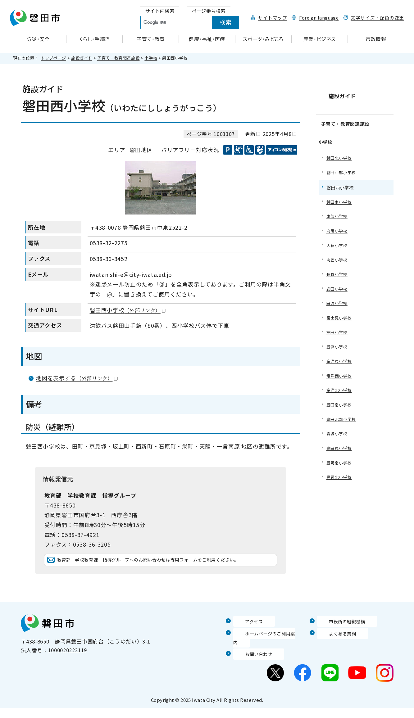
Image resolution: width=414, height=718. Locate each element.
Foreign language (319, 17)
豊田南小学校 (340, 405)
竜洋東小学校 (340, 360)
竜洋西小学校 (340, 375)
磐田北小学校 (340, 151)
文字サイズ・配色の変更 (377, 17)
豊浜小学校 (337, 345)
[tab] (160, 11)
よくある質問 (333, 651)
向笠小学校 (337, 255)
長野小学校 (337, 271)
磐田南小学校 (340, 196)
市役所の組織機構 (339, 639)
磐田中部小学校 (342, 166)
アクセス (244, 639)
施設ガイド (81, 58)
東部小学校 (337, 211)
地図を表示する (77, 378)
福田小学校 (337, 330)
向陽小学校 (337, 226)
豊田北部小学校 (342, 420)
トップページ (53, 58)
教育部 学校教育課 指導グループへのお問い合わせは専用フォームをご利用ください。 (165, 569)
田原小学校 (337, 300)
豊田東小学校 (340, 450)
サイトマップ (272, 17)
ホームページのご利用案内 (266, 651)
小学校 (150, 58)
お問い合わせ (249, 663)
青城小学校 (337, 435)
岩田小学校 (337, 285)
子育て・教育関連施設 (118, 58)
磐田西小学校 (128, 310)
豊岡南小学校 (340, 465)
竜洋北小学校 (340, 390)
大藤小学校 (337, 240)
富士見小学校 (340, 315)
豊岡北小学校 (340, 480)
